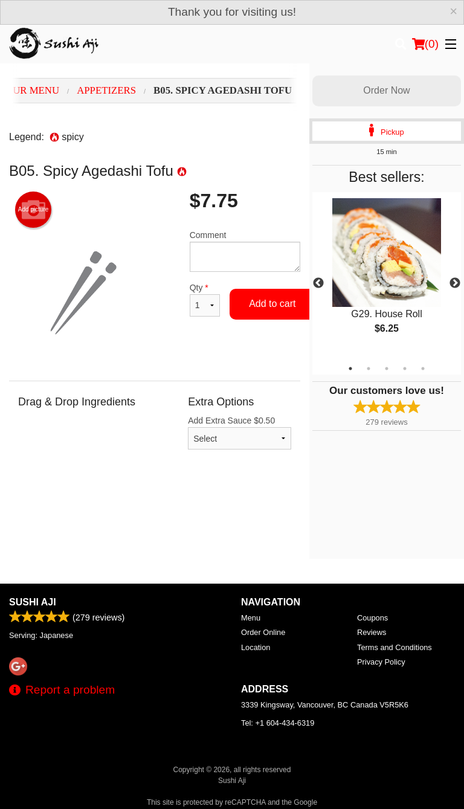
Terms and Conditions (394, 647)
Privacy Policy (381, 661)
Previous (318, 283)
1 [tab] (350, 369)
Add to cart (272, 303)
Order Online (263, 632)
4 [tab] (405, 369)
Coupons (372, 617)
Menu (250, 617)
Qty (205, 300)
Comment (245, 251)
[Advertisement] (154, 516)
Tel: (277, 722)
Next (455, 283)
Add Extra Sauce (239, 433)
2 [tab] (368, 369)
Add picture (33, 210)
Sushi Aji (32, 602)
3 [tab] (387, 369)
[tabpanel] (386, 276)
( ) (425, 44)
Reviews (371, 632)
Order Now (386, 90)
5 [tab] (423, 369)
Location (255, 647)
